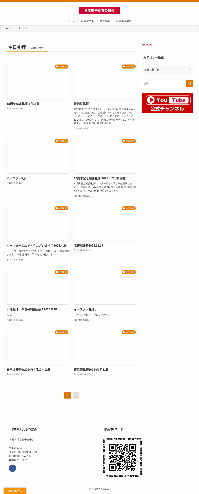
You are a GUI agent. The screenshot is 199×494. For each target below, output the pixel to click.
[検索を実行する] (189, 83)
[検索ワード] (167, 83)
